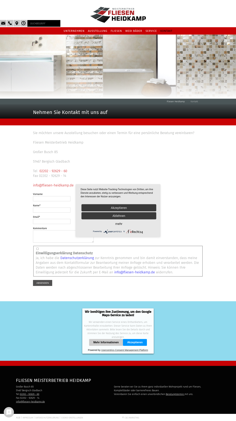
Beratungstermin (175, 396)
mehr (118, 223)
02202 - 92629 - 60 (53, 171)
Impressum (28, 420)
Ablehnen (118, 215)
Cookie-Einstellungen (72, 420)
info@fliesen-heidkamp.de (53, 185)
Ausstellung (97, 30)
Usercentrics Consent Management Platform (124, 352)
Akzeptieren (135, 344)
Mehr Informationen (106, 344)
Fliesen (116, 30)
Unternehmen (74, 30)
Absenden (42, 285)
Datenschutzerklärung (77, 260)
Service (151, 30)
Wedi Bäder (133, 30)
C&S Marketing (132, 420)
